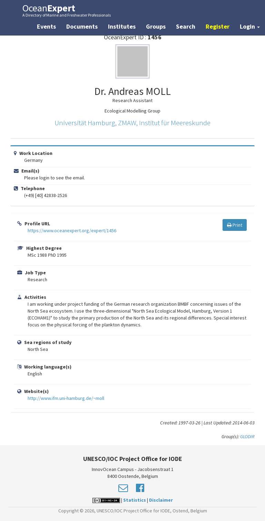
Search (185, 26)
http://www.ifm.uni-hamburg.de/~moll (66, 398)
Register (217, 26)
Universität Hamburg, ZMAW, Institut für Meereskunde (132, 122)
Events (46, 26)
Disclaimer (161, 500)
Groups (156, 26)
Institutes (122, 26)
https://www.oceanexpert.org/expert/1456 (72, 230)
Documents (82, 26)
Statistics (134, 500)
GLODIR (247, 436)
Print (234, 225)
